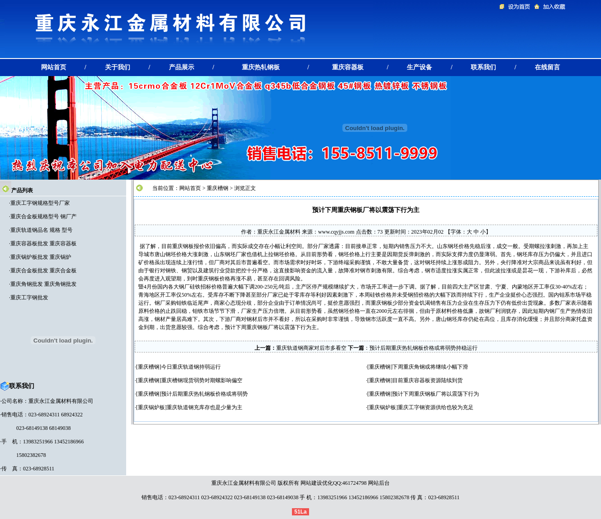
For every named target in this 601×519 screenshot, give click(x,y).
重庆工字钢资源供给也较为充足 (436, 407)
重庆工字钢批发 (29, 297)
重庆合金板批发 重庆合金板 (43, 270)
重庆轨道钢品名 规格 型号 (41, 230)
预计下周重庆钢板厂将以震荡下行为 (435, 394)
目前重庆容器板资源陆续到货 (427, 380)
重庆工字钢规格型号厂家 (40, 203)
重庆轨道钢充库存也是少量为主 (204, 407)
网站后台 (379, 483)
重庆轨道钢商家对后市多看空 (311, 348)
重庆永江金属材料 (278, 232)
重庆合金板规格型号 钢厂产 (43, 216)
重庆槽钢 (217, 188)
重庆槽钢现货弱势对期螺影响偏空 (201, 380)
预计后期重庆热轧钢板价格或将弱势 (204, 394)
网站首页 (190, 188)
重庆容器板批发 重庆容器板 (43, 243)
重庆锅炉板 (151, 407)
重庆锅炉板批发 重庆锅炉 (40, 257)
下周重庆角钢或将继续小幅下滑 (430, 367)
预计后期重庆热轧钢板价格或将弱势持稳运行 (423, 348)
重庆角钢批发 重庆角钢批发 (43, 284)
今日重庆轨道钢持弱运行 (191, 367)
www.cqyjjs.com (336, 232)
